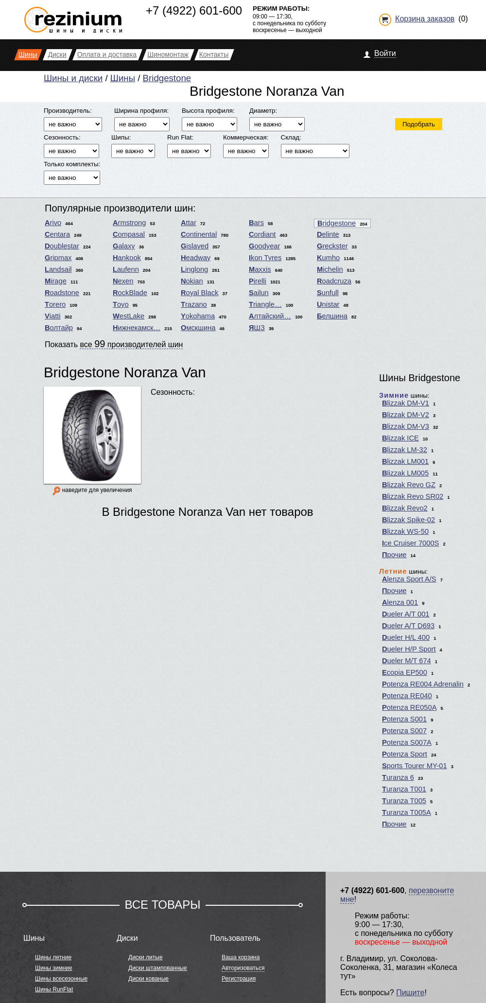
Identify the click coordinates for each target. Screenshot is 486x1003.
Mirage (56, 281)
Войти (385, 53)
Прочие (394, 555)
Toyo (121, 304)
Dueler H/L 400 (406, 637)
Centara (57, 234)
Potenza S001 (404, 719)
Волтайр (59, 328)
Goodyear (264, 246)
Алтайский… (270, 316)
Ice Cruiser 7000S (410, 543)
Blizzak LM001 (405, 461)
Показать (114, 343)
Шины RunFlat (54, 989)
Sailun (259, 293)
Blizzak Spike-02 (408, 520)
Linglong (194, 269)
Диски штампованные (157, 968)
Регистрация (239, 978)
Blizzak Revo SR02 (412, 496)
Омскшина (198, 328)
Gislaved (194, 246)
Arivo (53, 223)
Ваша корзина (241, 957)
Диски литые (145, 957)
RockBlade (130, 293)
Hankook (127, 258)
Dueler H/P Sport (409, 649)
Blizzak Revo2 (405, 508)
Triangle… (265, 304)
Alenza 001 (400, 602)
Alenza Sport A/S (409, 579)
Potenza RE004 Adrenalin (423, 684)
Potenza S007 (404, 731)
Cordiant (262, 234)
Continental (199, 234)
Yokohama (198, 316)
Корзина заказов (424, 19)
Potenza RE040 (407, 696)
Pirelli (257, 281)
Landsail (58, 269)
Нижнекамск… (136, 328)
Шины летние (53, 957)
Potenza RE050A (409, 707)
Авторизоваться (243, 968)
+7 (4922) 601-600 (194, 10)
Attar (188, 223)
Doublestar (62, 246)
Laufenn (126, 269)
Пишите (410, 992)
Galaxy (124, 246)
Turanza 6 (398, 777)
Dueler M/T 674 (406, 661)
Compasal (129, 234)
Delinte (328, 234)
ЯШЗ (257, 328)
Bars (256, 223)
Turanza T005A (406, 812)
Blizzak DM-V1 (405, 403)
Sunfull (328, 293)
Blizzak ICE (400, 438)
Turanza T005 (404, 801)
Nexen (123, 281)
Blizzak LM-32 (404, 450)
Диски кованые (148, 978)
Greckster (332, 246)
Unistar (328, 304)
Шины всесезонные (61, 978)
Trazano (194, 304)
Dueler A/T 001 (406, 614)
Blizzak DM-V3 (405, 426)
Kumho (328, 258)
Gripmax (58, 258)
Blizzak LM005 (405, 473)
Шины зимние (53, 968)
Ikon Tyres (265, 258)
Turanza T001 (404, 789)
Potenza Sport (404, 754)
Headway (195, 258)
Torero (55, 304)
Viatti (53, 316)
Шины (122, 78)
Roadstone (62, 293)
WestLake (128, 316)
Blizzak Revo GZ (408, 485)
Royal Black (199, 293)
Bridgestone (167, 78)
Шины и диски (73, 78)
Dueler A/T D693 (408, 626)
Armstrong (129, 223)
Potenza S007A (407, 742)
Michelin (330, 269)
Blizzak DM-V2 (405, 415)
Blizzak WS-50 (405, 531)
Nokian (192, 281)
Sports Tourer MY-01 (414, 766)
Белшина (332, 316)
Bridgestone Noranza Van (125, 372)
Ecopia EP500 (404, 672)
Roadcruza (334, 281)
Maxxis (260, 269)
